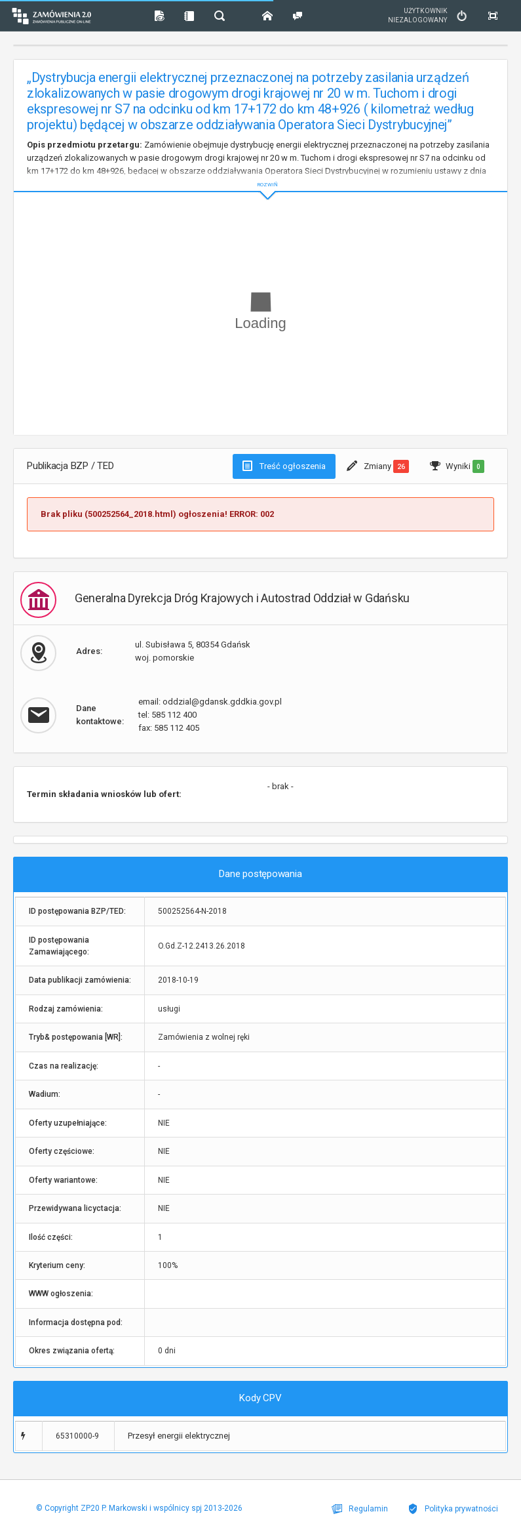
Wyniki (457, 466)
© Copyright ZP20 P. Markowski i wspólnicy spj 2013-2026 (139, 1508)
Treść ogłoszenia (284, 466)
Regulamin (360, 1509)
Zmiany (378, 466)
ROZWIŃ (260, 174)
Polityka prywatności (453, 1509)
